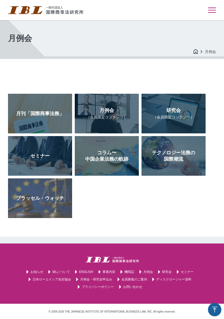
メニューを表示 (212, 10)
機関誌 (129, 272)
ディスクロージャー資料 (173, 279)
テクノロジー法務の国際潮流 (173, 156)
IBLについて (61, 272)
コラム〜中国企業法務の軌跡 (106, 156)
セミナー (40, 156)
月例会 (106, 113)
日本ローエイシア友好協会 (52, 279)
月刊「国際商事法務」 (40, 113)
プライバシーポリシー (98, 287)
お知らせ (36, 272)
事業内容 (109, 272)
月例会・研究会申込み (96, 279)
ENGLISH (86, 272)
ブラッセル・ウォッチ (40, 198)
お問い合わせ (132, 287)
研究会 (173, 113)
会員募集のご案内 (134, 279)
